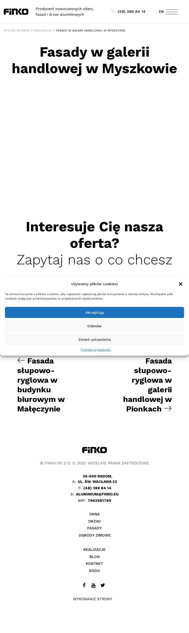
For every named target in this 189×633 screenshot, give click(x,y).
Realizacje (94, 549)
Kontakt (94, 563)
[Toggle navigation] (172, 13)
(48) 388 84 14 (128, 11)
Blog (95, 556)
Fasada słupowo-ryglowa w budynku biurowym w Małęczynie (41, 384)
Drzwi (94, 520)
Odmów (94, 326)
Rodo (94, 570)
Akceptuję (94, 312)
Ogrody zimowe (95, 534)
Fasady (94, 527)
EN (161, 11)
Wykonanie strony (92, 598)
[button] (181, 284)
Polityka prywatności (96, 349)
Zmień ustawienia (94, 339)
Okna (94, 513)
